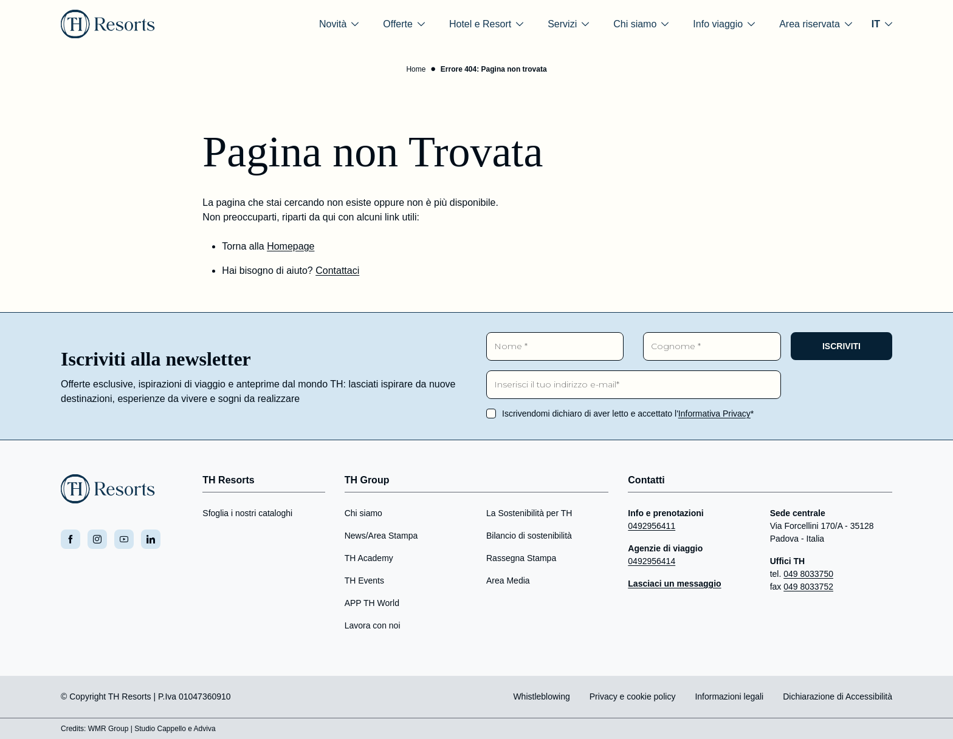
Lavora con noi (373, 625)
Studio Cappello (160, 728)
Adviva (205, 728)
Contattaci (337, 270)
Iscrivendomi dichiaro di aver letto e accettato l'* (628, 413)
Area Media (508, 580)
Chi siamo (363, 513)
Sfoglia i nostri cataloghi (247, 513)
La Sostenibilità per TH (529, 513)
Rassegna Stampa (521, 558)
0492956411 (651, 526)
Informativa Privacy (714, 413)
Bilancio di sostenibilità (529, 535)
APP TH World (372, 603)
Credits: (73, 728)
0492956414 (651, 561)
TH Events (364, 580)
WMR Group (108, 728)
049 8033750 (808, 574)
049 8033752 (808, 586)
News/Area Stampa (381, 535)
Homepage (290, 246)
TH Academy (369, 558)
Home (415, 69)
